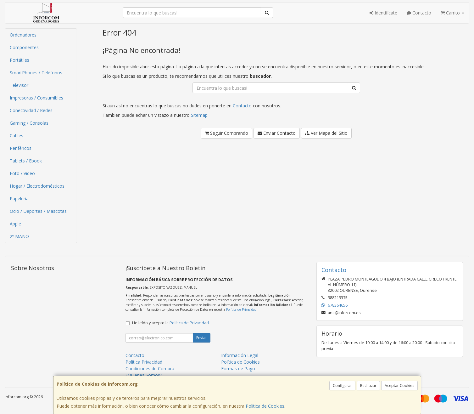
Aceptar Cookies (399, 385)
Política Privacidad (143, 362)
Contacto (419, 13)
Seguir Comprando (226, 133)
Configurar (342, 385)
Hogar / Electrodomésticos (37, 186)
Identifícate (383, 13)
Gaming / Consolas (29, 123)
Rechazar (368, 385)
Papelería (19, 198)
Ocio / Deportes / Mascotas (38, 211)
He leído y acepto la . (171, 323)
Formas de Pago (238, 368)
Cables (16, 136)
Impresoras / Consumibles (36, 98)
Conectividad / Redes (31, 110)
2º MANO (19, 236)
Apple (15, 224)
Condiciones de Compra (149, 368)
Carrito (452, 13)
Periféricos (20, 148)
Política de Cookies (265, 406)
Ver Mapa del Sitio (326, 133)
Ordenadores (23, 35)
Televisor (19, 85)
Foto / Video (22, 173)
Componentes (24, 47)
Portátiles (19, 60)
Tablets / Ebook (26, 161)
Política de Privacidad (241, 309)
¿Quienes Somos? (143, 375)
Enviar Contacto (277, 133)
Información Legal (239, 355)
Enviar (201, 337)
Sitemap (199, 115)
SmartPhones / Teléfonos (36, 73)
